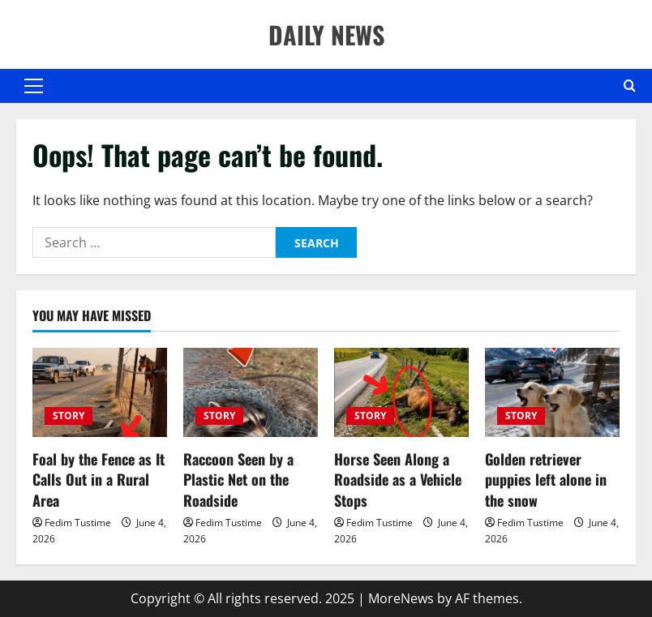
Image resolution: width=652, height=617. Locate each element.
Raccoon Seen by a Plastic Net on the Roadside (238, 479)
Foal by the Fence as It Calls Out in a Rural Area (98, 479)
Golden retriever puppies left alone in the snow (546, 479)
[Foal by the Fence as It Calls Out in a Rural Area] (99, 393)
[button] (33, 86)
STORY (68, 415)
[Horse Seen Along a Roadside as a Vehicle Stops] (401, 393)
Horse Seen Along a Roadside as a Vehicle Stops (397, 479)
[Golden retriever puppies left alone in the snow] (552, 393)
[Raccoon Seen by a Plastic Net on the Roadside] (250, 393)
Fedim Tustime (78, 522)
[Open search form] (630, 86)
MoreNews (401, 598)
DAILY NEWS (326, 34)
